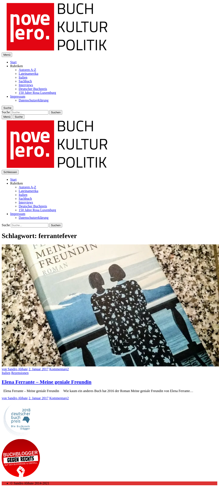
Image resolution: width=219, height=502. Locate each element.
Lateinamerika (28, 73)
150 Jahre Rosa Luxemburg (37, 92)
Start (13, 62)
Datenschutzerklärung (33, 100)
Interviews (26, 85)
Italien (23, 77)
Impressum (17, 96)
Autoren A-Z (27, 70)
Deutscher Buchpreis (33, 89)
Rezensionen (20, 373)
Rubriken (16, 66)
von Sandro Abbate (15, 369)
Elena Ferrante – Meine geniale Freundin (46, 382)
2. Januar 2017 (39, 369)
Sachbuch (25, 81)
